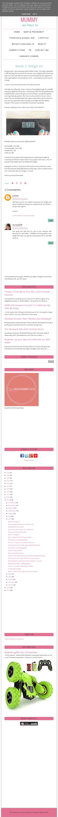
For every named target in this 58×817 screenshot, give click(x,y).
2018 (8, 489)
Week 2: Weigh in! (14, 522)
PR (30, 50)
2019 (8, 486)
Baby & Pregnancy (34, 32)
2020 (8, 483)
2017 (8, 492)
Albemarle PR (43, 812)
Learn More (26, 14)
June (10, 519)
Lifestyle (43, 38)
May (9, 574)
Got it (35, 14)
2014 (8, 500)
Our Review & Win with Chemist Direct (24, 329)
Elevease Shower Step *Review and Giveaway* (28, 318)
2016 (8, 494)
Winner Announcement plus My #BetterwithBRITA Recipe (26, 556)
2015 (8, 497)
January (11, 585)
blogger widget (29, 460)
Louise (15, 195)
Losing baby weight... (15, 569)
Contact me (42, 50)
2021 (8, 481)
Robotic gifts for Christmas (20, 652)
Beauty (42, 44)
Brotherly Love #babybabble (17, 548)
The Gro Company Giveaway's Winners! (21, 543)
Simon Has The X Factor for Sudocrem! (20, 529)
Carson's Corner (29, 56)
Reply (51, 220)
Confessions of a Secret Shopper (23, 215)
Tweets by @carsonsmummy (14, 639)
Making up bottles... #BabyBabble (19, 564)
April (10, 577)
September (12, 511)
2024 (8, 473)
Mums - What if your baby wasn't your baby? (22, 571)
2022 (8, 478)
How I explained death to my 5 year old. (21, 524)
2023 (8, 475)
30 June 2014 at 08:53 (20, 198)
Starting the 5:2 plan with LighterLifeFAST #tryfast (24, 545)
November (12, 505)
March (10, 579)
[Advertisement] (20, 428)
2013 (8, 588)
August (10, 513)
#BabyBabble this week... (16, 527)
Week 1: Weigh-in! (14, 535)
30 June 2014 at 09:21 (20, 228)
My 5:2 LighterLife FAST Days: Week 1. (20, 537)
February (11, 582)
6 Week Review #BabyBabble (17, 540)
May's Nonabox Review (16, 553)
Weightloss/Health (23, 44)
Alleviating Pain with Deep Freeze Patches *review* (25, 561)
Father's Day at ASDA (15, 550)
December (12, 503)
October (11, 508)
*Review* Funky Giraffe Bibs (17, 532)
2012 (8, 590)
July (9, 516)
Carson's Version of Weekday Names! (20, 566)
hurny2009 (17, 224)
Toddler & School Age (22, 38)
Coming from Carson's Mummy (21, 812)
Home (17, 32)
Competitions (17, 50)
